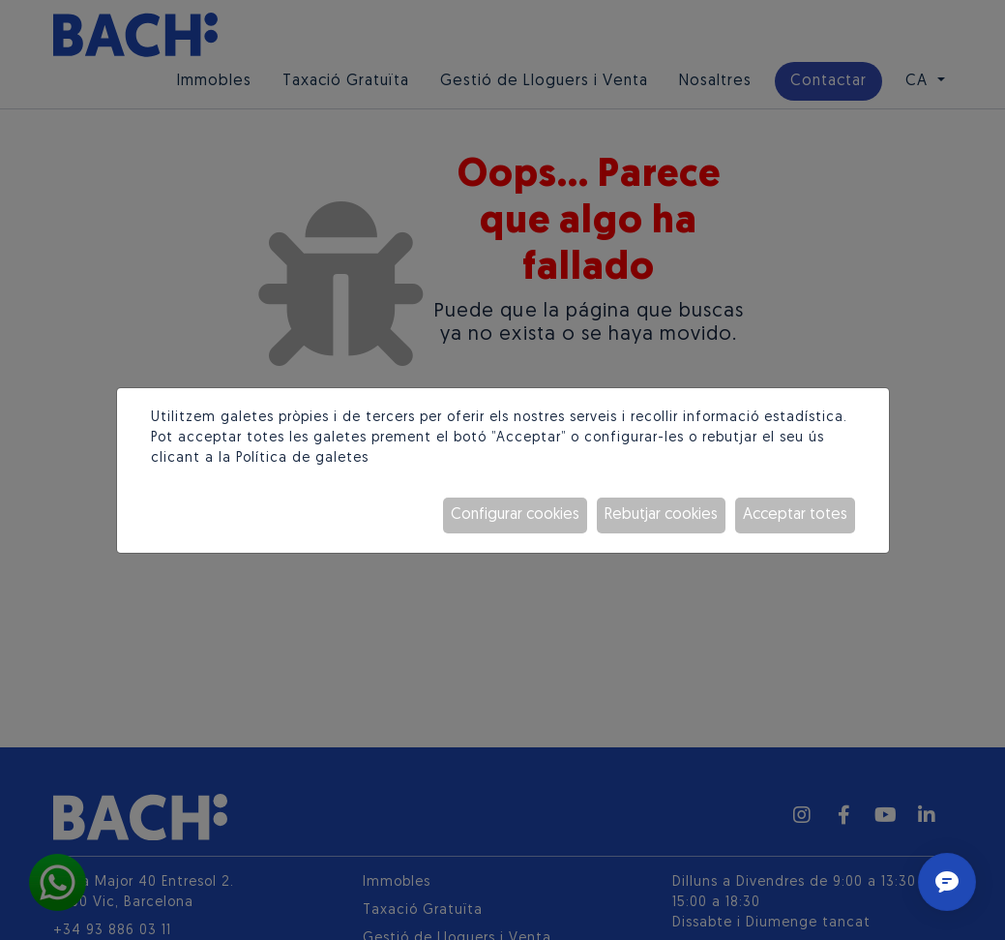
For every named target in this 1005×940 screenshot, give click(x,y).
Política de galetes (302, 458)
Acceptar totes (795, 515)
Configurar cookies (515, 515)
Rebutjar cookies (661, 515)
